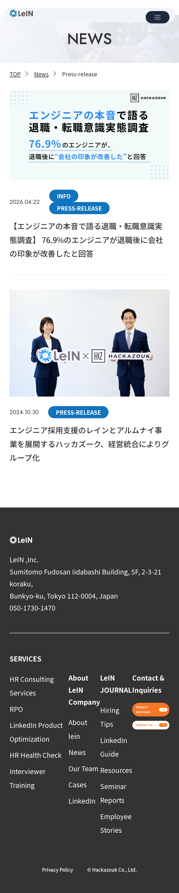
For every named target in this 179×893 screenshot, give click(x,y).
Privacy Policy (57, 869)
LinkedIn (81, 800)
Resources (116, 770)
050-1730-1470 (32, 607)
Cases (77, 784)
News (77, 752)
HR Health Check (36, 755)
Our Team (83, 768)
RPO (16, 709)
